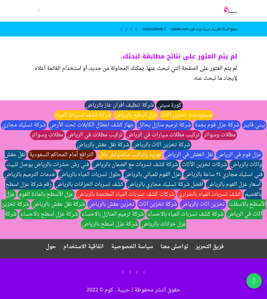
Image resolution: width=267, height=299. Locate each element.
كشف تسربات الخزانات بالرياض (89, 185)
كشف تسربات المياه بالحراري (209, 194)
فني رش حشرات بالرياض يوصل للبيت (47, 165)
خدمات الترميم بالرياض (30, 175)
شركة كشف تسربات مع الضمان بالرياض (135, 165)
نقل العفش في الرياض (189, 155)
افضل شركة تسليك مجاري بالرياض (165, 185)
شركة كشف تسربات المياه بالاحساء (185, 214)
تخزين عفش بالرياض (111, 204)
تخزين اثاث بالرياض (203, 204)
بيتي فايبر (254, 125)
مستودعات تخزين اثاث (186, 115)
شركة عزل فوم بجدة (217, 125)
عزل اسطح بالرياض (136, 115)
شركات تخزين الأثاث (204, 165)
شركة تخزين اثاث (157, 204)
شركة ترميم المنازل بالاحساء (112, 214)
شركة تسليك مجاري (24, 125)
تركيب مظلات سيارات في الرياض (163, 135)
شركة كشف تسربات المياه (83, 115)
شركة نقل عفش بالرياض (103, 145)
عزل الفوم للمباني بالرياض (152, 175)
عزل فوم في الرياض (239, 155)
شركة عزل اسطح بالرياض (110, 224)
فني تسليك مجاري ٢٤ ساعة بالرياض (223, 175)
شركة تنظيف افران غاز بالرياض (119, 105)
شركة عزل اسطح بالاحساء (49, 214)
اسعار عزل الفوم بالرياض (234, 185)
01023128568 (152, 29)
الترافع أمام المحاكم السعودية (62, 155)
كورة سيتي (169, 105)
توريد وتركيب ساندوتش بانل (130, 155)
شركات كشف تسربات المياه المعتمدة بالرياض (126, 194)
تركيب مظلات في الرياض (95, 135)
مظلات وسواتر (219, 135)
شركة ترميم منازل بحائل (164, 125)
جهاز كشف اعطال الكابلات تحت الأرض (91, 125)
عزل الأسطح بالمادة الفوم (46, 194)
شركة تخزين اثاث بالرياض (161, 145)
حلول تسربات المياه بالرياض (90, 175)
